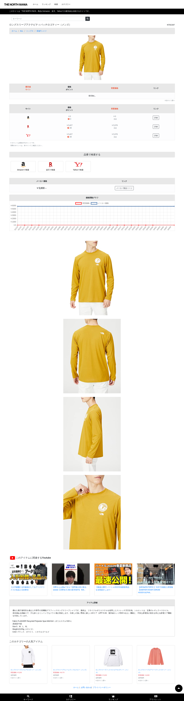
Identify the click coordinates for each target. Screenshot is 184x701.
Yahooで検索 (78, 170)
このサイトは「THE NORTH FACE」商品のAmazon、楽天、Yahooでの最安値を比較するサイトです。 (50, 11)
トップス (29, 31)
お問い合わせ (86, 687)
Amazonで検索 (23, 170)
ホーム (35, 4)
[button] (21, 57)
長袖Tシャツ (42, 31)
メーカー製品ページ (124, 188)
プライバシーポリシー (102, 687)
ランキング (46, 4)
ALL (21, 31)
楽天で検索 (50, 170)
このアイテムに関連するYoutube (33, 557)
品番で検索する (92, 154)
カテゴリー (65, 4)
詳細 (156, 118)
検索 (56, 4)
